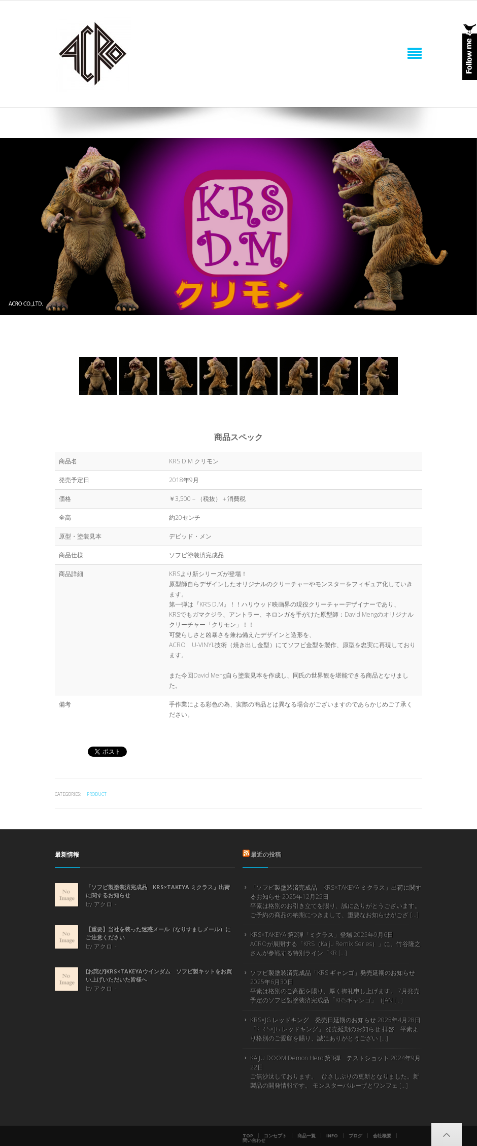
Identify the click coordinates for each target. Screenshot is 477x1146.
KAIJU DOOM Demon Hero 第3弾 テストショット (319, 1058)
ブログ (355, 1135)
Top (248, 1135)
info (332, 1135)
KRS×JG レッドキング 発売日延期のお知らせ (313, 1020)
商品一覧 (306, 1135)
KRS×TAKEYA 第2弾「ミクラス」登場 (301, 934)
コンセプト (275, 1135)
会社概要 (382, 1135)
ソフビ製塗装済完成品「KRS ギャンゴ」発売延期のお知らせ (332, 972)
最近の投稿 (266, 854)
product (97, 794)
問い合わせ (254, 1140)
